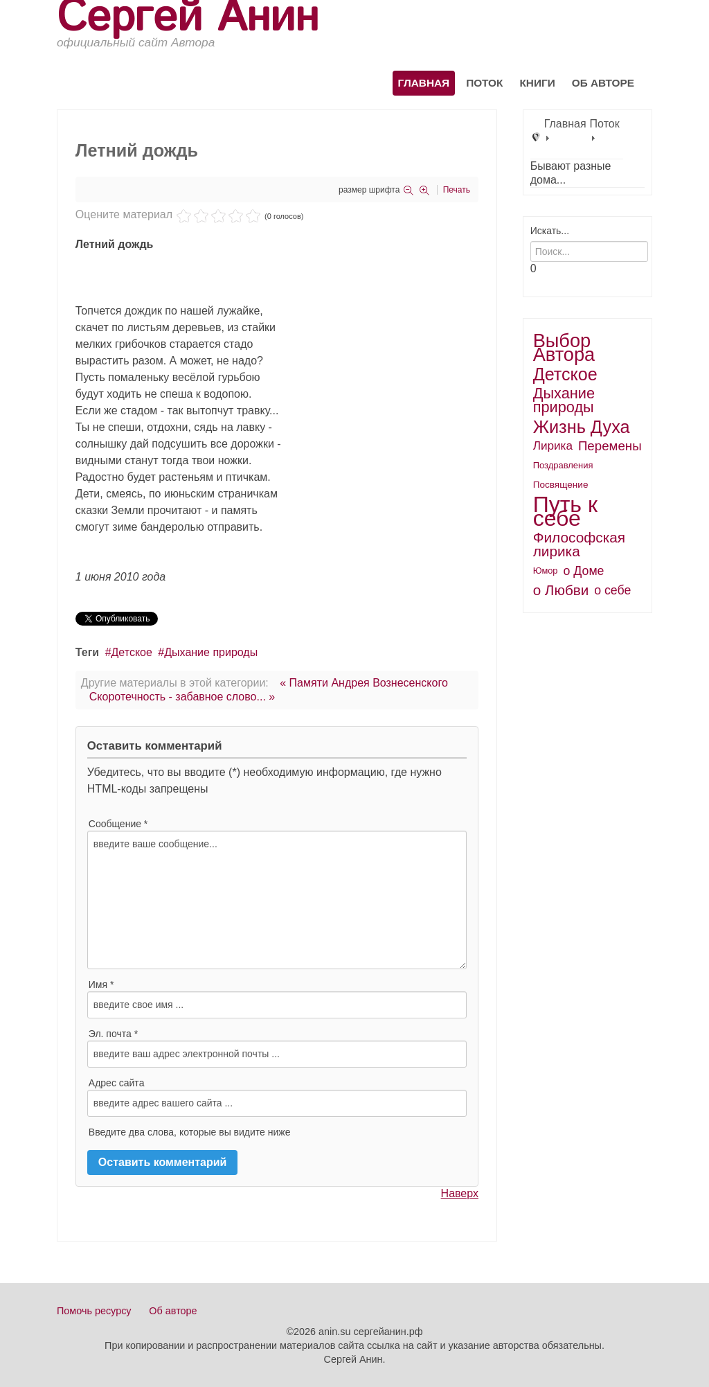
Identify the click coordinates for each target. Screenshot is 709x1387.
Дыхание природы (211, 652)
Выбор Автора (564, 347)
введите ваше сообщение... (277, 900)
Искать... (549, 230)
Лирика (553, 445)
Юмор (545, 570)
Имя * (101, 984)
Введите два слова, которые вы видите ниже (190, 1132)
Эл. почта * (113, 1033)
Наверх (459, 1193)
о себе (612, 590)
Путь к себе (565, 511)
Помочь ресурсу (94, 1310)
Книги (537, 83)
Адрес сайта (117, 1082)
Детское (131, 652)
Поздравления (563, 465)
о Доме (584, 571)
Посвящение (561, 484)
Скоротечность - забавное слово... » (182, 697)
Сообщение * (118, 823)
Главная (424, 83)
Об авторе (603, 83)
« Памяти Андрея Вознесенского (364, 683)
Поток (484, 83)
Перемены (610, 446)
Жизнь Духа (581, 426)
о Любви (561, 590)
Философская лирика (579, 544)
